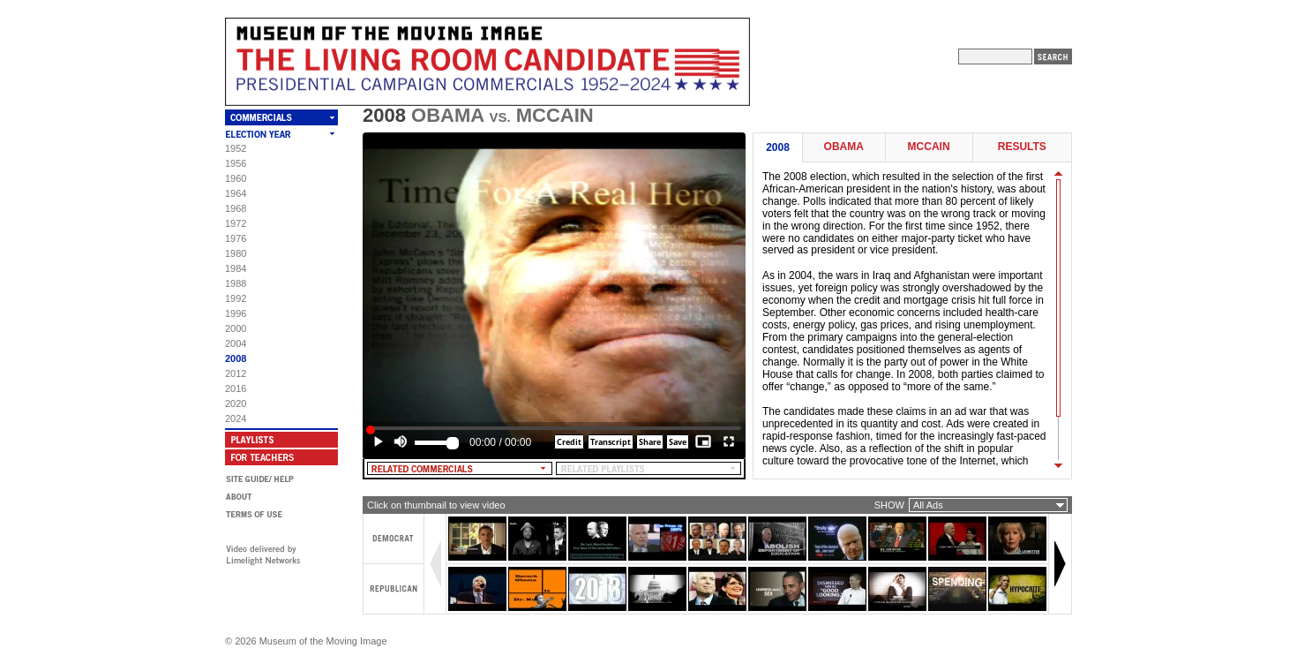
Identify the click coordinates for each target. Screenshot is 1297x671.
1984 (235, 268)
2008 (235, 358)
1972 (235, 223)
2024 (235, 418)
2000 (235, 328)
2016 (235, 388)
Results (1022, 147)
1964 (235, 193)
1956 (235, 163)
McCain (929, 147)
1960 (235, 178)
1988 (235, 283)
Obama (844, 147)
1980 (235, 253)
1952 (235, 148)
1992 (235, 298)
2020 (235, 403)
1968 (235, 208)
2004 (235, 343)
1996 (235, 313)
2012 (235, 373)
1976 (235, 238)
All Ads (928, 505)
